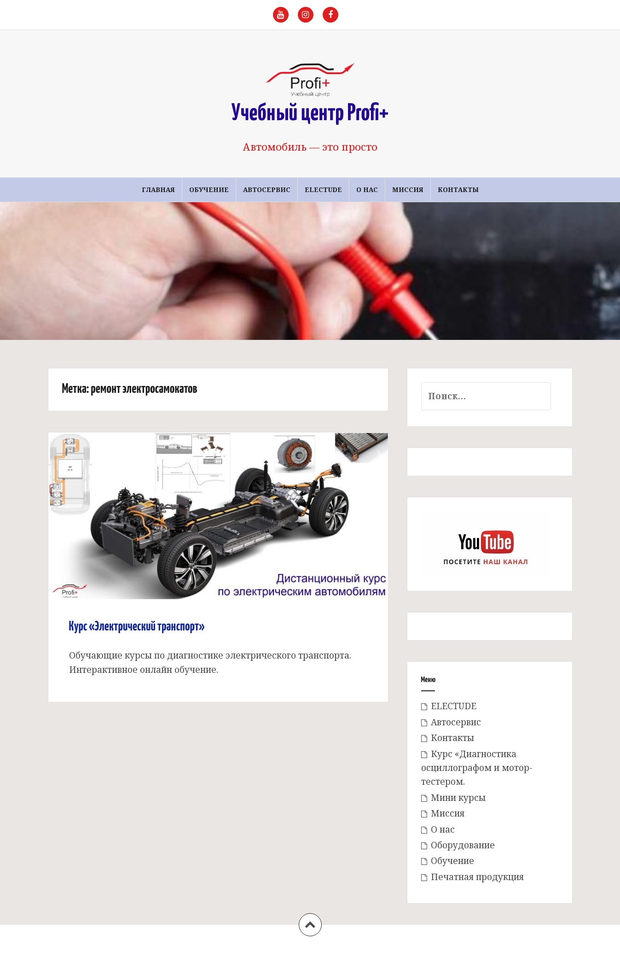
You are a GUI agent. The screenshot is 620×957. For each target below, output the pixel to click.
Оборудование (463, 845)
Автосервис (266, 189)
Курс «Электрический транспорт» (137, 627)
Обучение (209, 189)
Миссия (407, 189)
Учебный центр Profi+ (310, 114)
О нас (367, 189)
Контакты (458, 189)
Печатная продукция (477, 877)
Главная (158, 189)
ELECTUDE (323, 189)
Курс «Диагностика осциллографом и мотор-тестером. (477, 768)
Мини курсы (458, 798)
